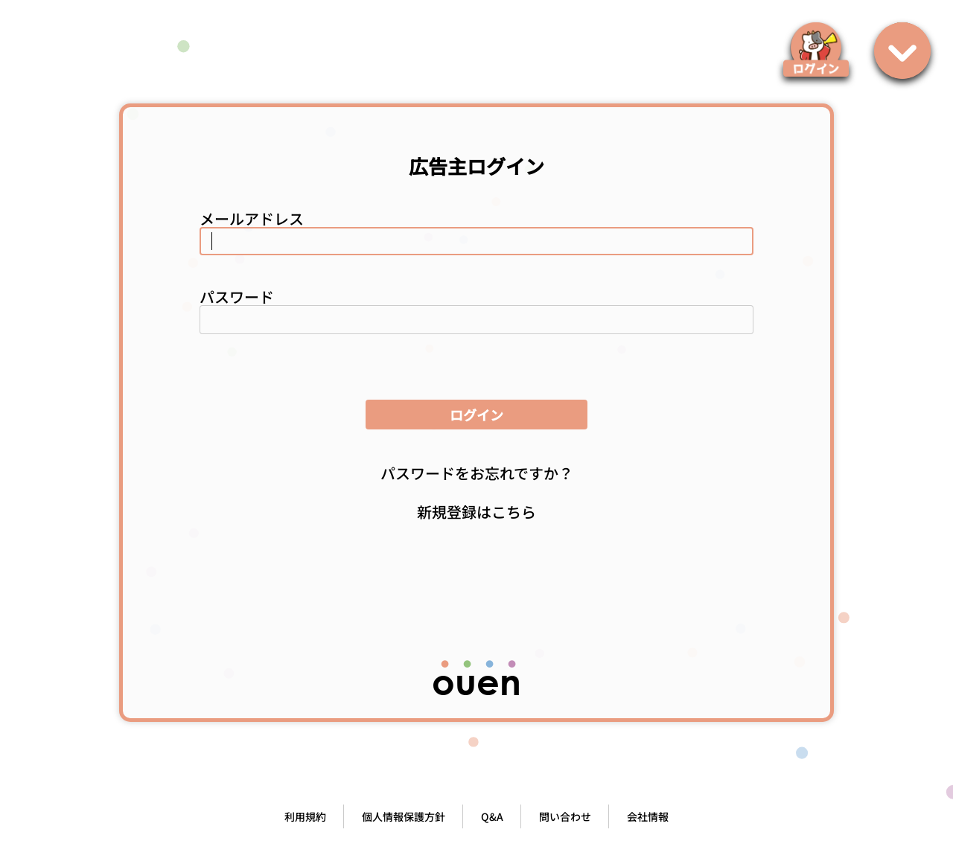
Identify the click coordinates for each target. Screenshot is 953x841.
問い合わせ (565, 816)
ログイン (476, 414)
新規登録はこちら (476, 511)
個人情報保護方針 (403, 816)
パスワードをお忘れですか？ (476, 473)
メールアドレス (252, 218)
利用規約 (305, 816)
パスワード (237, 296)
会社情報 (648, 816)
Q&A (492, 816)
